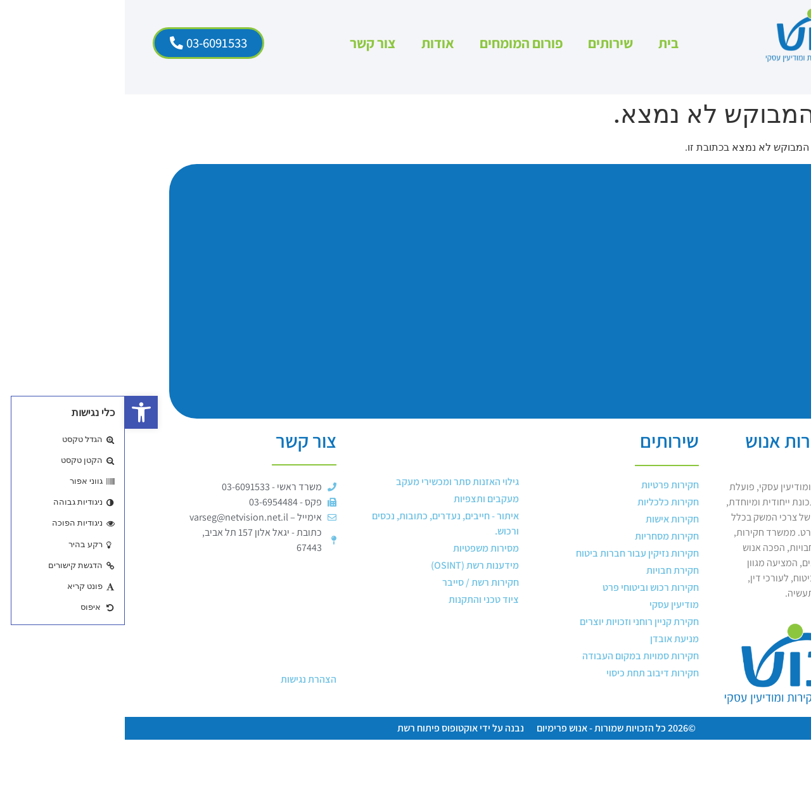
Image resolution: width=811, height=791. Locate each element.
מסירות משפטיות (361, 548)
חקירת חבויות (547, 570)
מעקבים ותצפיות (361, 498)
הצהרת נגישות (184, 679)
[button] (16, 412)
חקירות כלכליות (543, 502)
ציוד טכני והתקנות (359, 599)
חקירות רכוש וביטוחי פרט (526, 587)
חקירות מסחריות (542, 536)
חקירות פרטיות (545, 484)
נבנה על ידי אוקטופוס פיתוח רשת (335, 728)
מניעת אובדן (549, 638)
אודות (313, 43)
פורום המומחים (396, 43)
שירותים (485, 43)
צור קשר (248, 43)
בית (543, 43)
